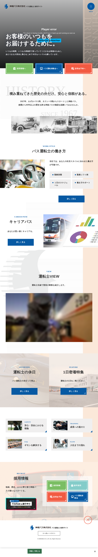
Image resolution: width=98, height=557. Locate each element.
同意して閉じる (34, 551)
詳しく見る (73, 204)
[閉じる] (94, 551)
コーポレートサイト (49, 540)
